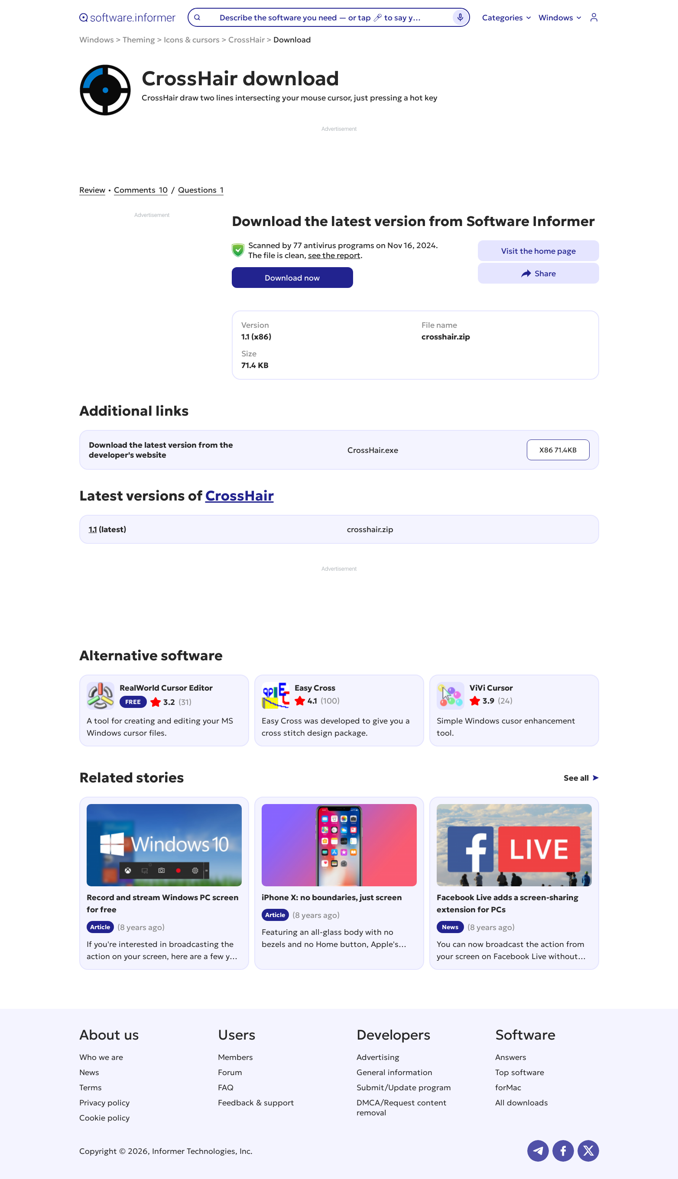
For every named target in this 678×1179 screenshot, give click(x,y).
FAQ (226, 1087)
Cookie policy (104, 1118)
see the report (334, 255)
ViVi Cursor (491, 688)
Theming (139, 40)
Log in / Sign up (594, 17)
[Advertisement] (339, 152)
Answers (510, 1057)
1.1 (93, 529)
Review (92, 190)
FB (563, 1151)
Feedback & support (256, 1103)
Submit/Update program (404, 1087)
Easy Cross (315, 688)
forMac (508, 1087)
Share (545, 273)
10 (141, 190)
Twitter (588, 1151)
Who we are (101, 1057)
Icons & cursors (192, 40)
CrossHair (246, 40)
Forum (230, 1072)
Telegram (538, 1151)
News (89, 1072)
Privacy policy (104, 1103)
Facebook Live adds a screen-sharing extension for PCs (507, 903)
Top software (519, 1072)
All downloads (521, 1103)
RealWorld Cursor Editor (166, 688)
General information (394, 1072)
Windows (96, 40)
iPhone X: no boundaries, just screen (332, 897)
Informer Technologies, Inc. (202, 1151)
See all (576, 778)
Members (235, 1057)
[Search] (325, 17)
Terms (90, 1087)
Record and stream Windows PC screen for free (163, 903)
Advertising (378, 1057)
